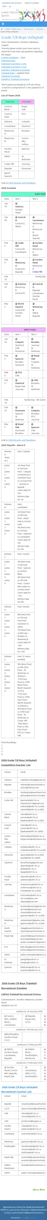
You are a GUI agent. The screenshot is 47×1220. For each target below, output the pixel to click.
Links (4, 6)
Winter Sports (29, 29)
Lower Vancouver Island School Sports (20, 14)
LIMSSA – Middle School (13, 29)
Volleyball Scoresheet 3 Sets (13, 64)
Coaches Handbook (10, 57)
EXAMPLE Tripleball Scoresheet (15, 79)
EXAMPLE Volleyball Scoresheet (15, 70)
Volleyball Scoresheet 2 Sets (13, 67)
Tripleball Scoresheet (10, 76)
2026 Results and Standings (22, 183)
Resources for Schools (12, 3)
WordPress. (32, 1218)
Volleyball (39, 29)
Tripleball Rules (8, 73)
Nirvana (23, 1218)
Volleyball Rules (8, 61)
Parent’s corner (32, 3)
